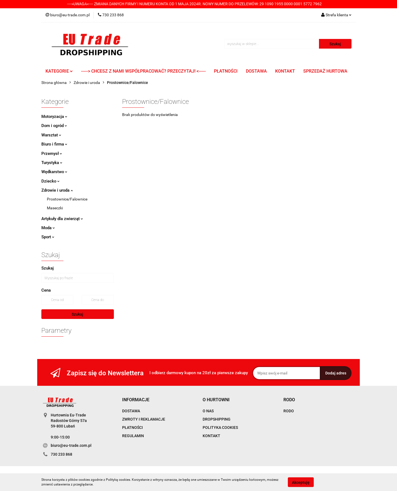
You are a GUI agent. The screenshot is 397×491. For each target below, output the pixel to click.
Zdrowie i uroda (57, 190)
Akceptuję (301, 482)
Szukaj (77, 314)
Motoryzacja (54, 116)
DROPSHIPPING (216, 419)
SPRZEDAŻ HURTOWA (325, 71)
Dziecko (50, 181)
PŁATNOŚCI (226, 71)
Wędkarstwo (54, 171)
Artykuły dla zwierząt (62, 218)
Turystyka (51, 162)
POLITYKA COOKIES (220, 427)
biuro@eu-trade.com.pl (71, 445)
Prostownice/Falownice (67, 199)
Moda (48, 227)
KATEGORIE (59, 71)
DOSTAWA (256, 71)
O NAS (208, 411)
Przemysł (51, 153)
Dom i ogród (54, 125)
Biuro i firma (54, 144)
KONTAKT (285, 71)
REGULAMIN (133, 436)
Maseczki (55, 208)
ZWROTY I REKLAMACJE (143, 419)
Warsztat (51, 135)
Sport (47, 236)
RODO (288, 411)
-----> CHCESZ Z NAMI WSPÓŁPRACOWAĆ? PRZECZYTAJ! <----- (143, 71)
